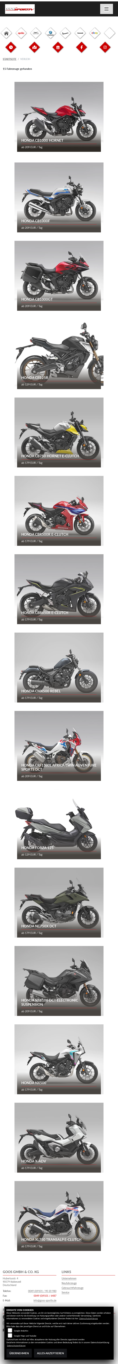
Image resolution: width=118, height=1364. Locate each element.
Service (65, 1292)
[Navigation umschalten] (106, 9)
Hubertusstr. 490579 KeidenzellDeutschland (12, 1281)
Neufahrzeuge (69, 1283)
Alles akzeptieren (50, 1353)
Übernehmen (19, 1353)
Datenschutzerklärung (88, 1318)
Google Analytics (21, 1331)
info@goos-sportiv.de (45, 1300)
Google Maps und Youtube (25, 1336)
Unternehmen (69, 1278)
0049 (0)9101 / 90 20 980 (42, 1290)
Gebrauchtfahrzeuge (72, 1287)
